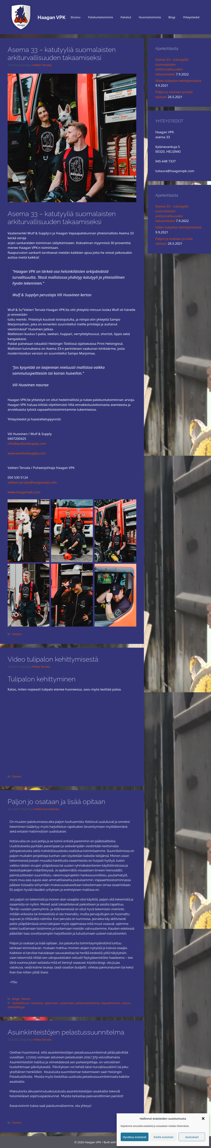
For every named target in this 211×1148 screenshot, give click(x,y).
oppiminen (51, 1003)
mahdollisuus (20, 1003)
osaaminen (67, 1003)
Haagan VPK (52, 17)
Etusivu (75, 17)
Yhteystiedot (191, 17)
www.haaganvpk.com (24, 492)
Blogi (171, 17)
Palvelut (125, 17)
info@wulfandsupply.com (27, 443)
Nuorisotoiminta (150, 17)
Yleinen (17, 634)
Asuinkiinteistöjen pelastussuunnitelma (66, 1032)
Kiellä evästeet (163, 1137)
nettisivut (37, 1003)
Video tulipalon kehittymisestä (53, 659)
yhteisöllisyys (16, 1007)
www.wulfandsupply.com (27, 453)
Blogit (16, 999)
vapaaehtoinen (110, 1003)
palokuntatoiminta (87, 1003)
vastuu (126, 1003)
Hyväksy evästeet (134, 1137)
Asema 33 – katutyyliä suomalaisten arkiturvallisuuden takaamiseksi (62, 53)
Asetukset (192, 1137)
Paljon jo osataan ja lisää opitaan (56, 802)
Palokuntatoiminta (100, 17)
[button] (203, 1118)
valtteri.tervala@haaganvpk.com (32, 482)
